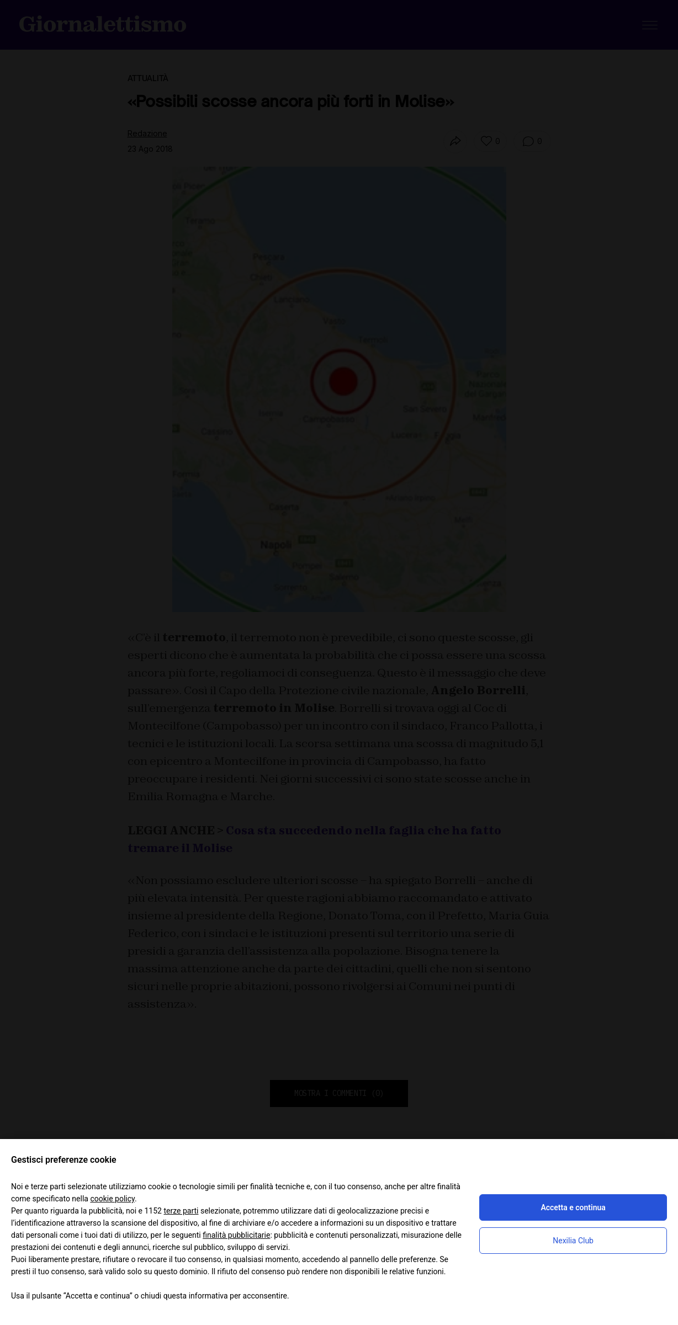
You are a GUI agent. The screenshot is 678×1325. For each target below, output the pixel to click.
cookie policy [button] (112, 1198)
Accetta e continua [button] (573, 1207)
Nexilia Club (573, 1240)
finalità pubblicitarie (236, 1235)
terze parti (180, 1210)
